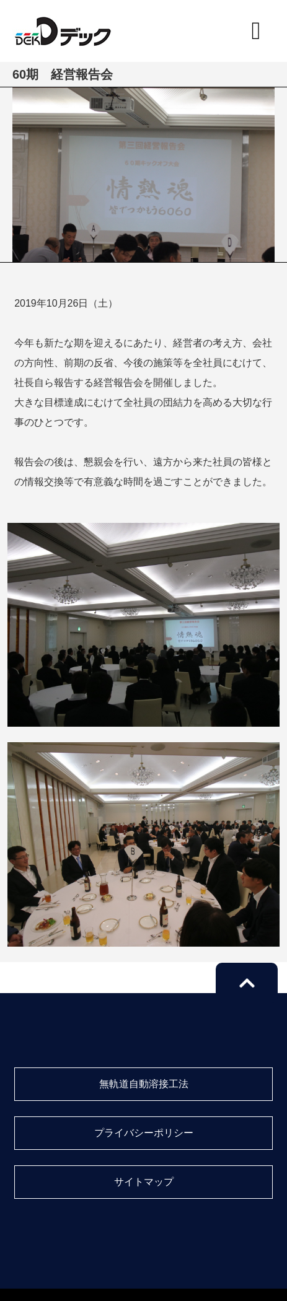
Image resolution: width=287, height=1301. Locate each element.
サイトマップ (144, 1181)
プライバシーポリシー (143, 1133)
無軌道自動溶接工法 (143, 1084)
